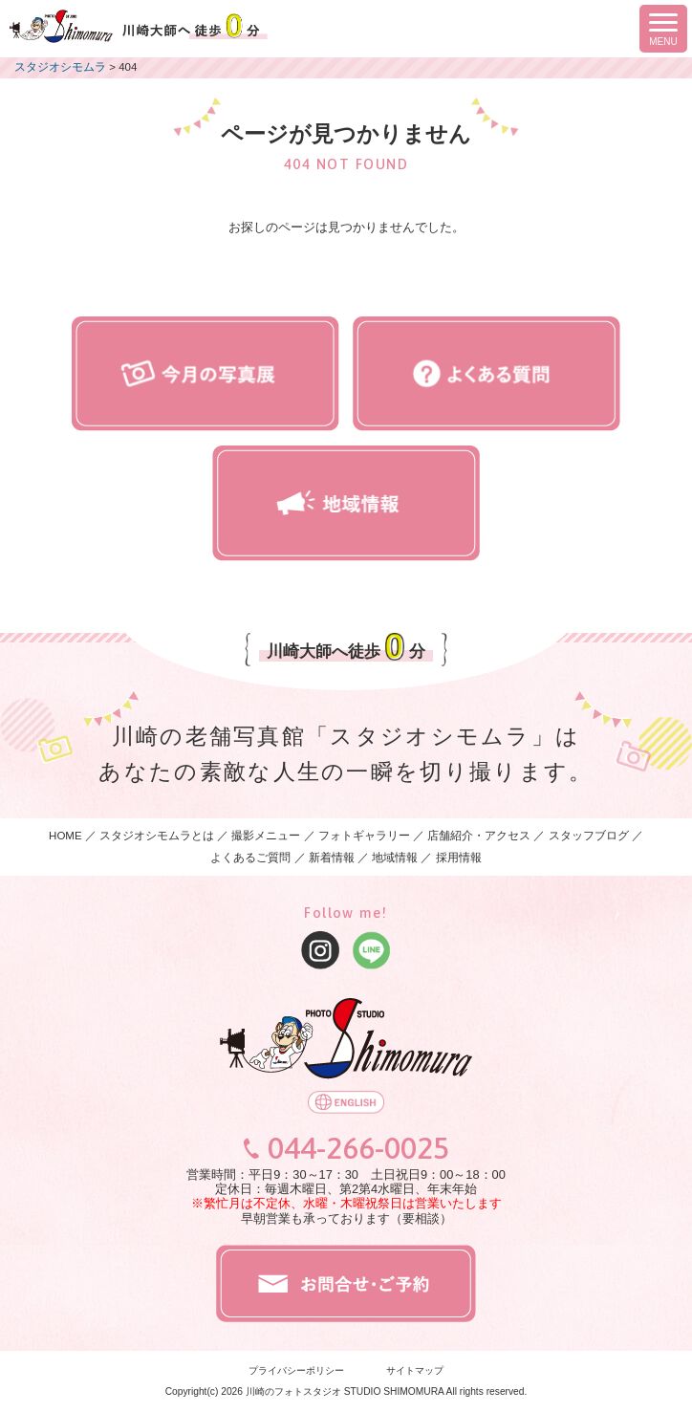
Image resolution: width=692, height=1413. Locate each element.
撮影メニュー (267, 835)
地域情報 (395, 857)
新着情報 (332, 857)
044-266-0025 (358, 1148)
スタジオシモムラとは (156, 835)
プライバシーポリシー (296, 1370)
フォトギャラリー (364, 835)
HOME (65, 835)
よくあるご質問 (250, 857)
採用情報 (459, 857)
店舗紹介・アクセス (478, 835)
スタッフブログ (589, 835)
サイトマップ (414, 1370)
